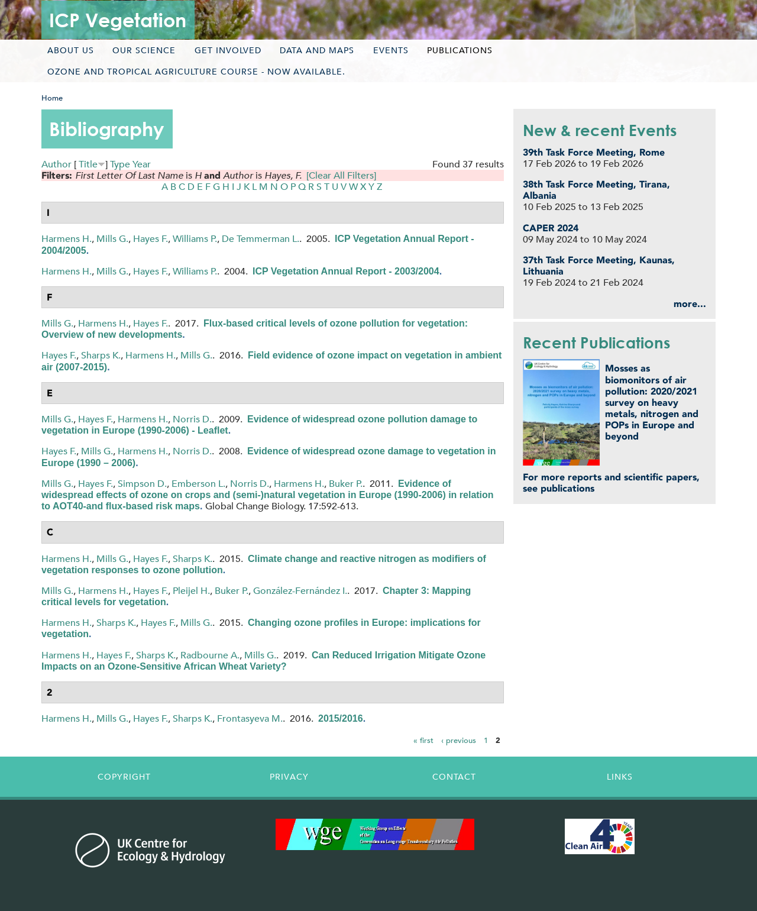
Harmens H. (66, 238)
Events (391, 50)
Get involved (228, 50)
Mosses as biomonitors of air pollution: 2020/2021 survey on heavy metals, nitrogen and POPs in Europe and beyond (651, 402)
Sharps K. (101, 355)
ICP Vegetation (117, 19)
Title (88, 164)
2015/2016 (340, 718)
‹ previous (458, 740)
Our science (144, 50)
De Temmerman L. (260, 238)
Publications (460, 50)
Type (120, 164)
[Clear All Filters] (341, 175)
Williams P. (195, 238)
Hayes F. (150, 238)
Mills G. (112, 238)
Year (141, 164)
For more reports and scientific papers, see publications (611, 482)
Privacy (289, 776)
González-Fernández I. (300, 590)
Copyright (124, 776)
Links (620, 776)
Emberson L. (198, 483)
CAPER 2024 (550, 228)
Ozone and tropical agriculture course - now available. (196, 71)
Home (52, 98)
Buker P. (346, 483)
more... (690, 303)
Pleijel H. (191, 590)
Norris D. (192, 419)
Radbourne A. (210, 655)
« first (423, 740)
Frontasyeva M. (250, 718)
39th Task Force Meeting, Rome (594, 152)
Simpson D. (142, 483)
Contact (454, 776)
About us (70, 50)
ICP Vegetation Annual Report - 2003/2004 (346, 271)
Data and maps (317, 50)
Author (56, 164)
